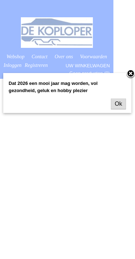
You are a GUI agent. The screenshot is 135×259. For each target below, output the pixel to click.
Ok (118, 104)
